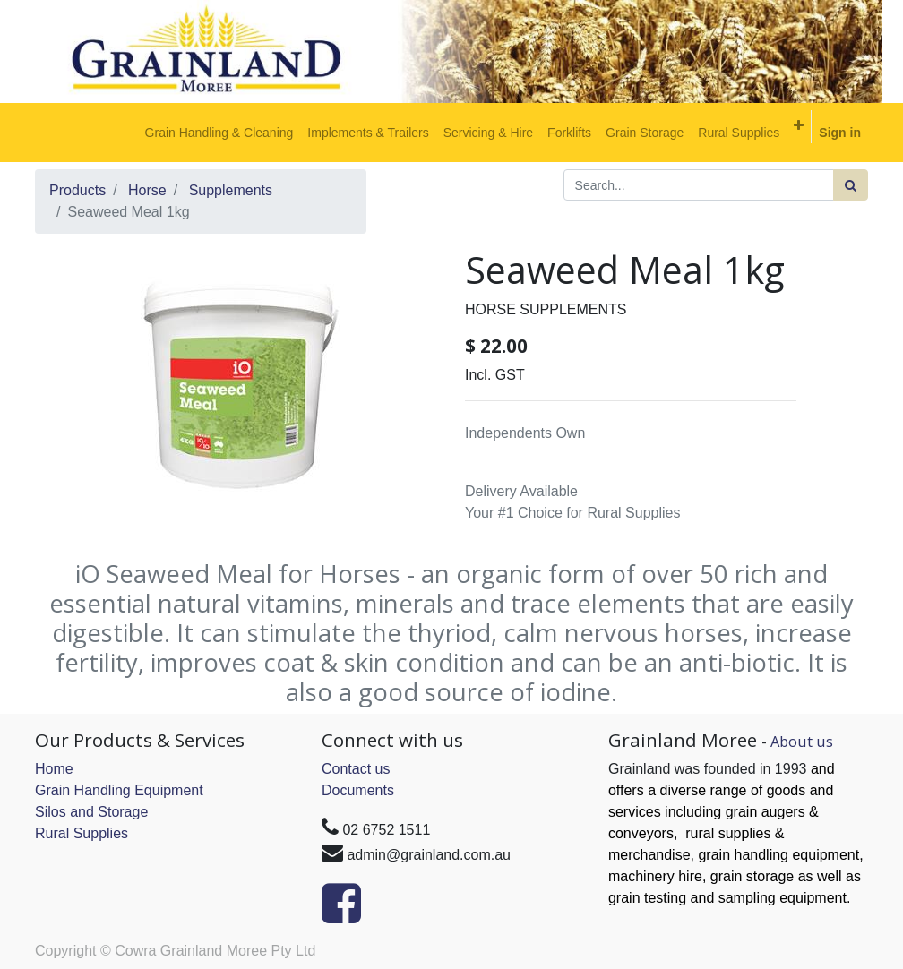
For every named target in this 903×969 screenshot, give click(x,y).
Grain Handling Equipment (119, 790)
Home (54, 768)
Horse (147, 190)
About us (801, 741)
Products (77, 190)
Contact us (356, 768)
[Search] (850, 185)
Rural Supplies (81, 833)
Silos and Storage (91, 811)
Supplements (230, 190)
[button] (799, 125)
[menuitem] (219, 132)
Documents (358, 790)
